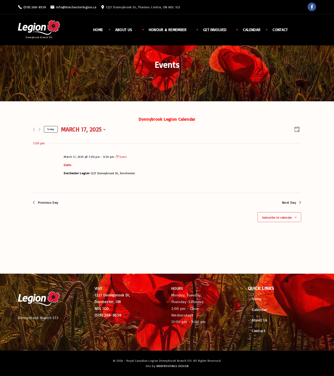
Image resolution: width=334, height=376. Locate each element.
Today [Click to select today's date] (50, 129)
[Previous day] (34, 130)
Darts (67, 165)
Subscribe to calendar (277, 217)
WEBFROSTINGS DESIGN (172, 366)
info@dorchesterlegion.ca (76, 7)
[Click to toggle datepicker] (83, 129)
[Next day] (39, 130)
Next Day (291, 202)
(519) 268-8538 (34, 7)
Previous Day (45, 202)
